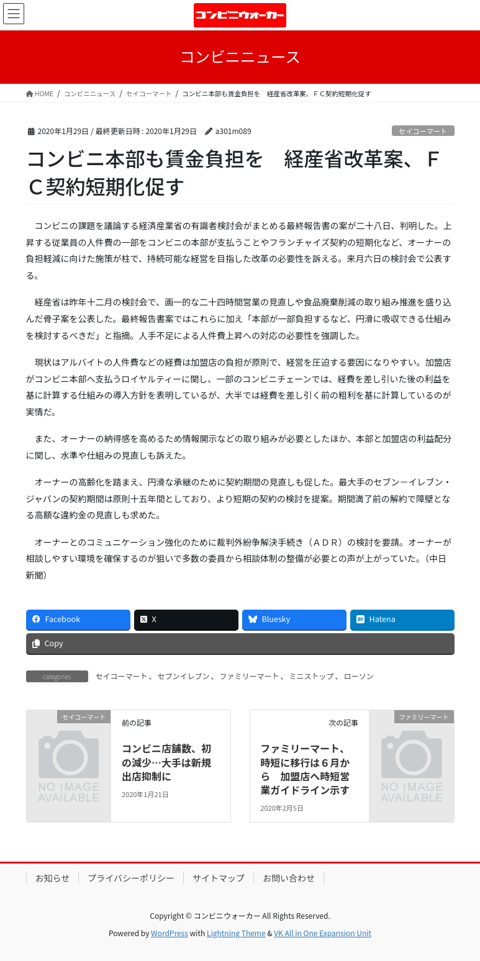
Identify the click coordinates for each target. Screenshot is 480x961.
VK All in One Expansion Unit (322, 932)
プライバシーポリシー (131, 878)
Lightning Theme (236, 932)
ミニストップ (311, 675)
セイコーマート (423, 131)
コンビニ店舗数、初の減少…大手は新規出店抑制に (166, 762)
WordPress (169, 932)
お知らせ (52, 878)
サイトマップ (218, 878)
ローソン (359, 675)
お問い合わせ (289, 878)
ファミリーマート (249, 675)
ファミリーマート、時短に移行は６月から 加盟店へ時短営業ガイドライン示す (305, 769)
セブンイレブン (184, 675)
